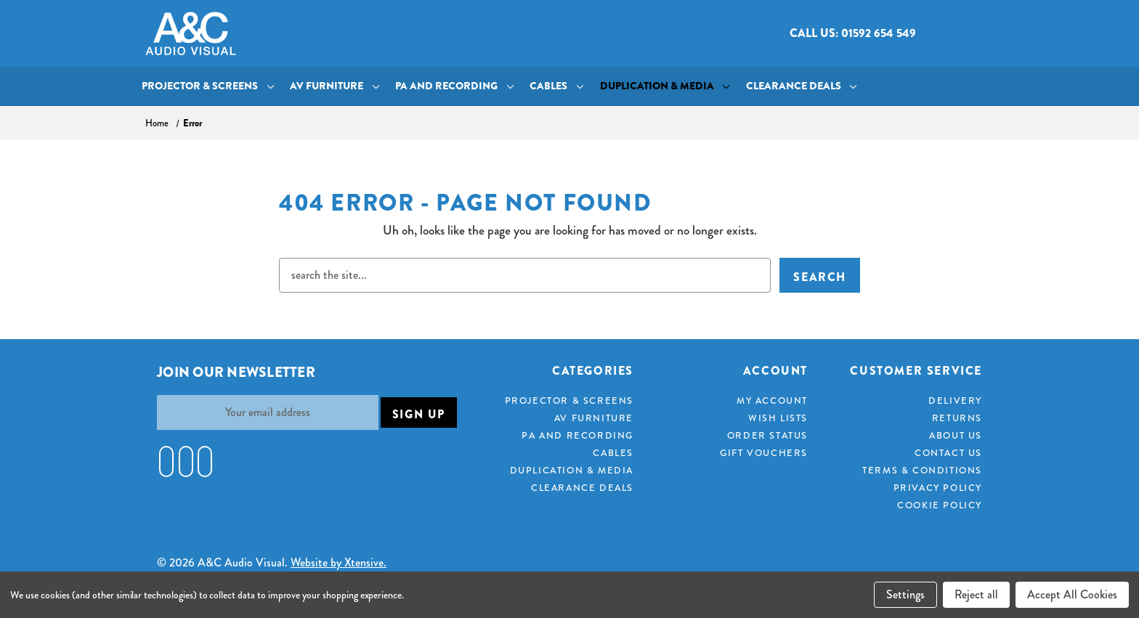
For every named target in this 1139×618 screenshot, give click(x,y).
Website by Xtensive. (338, 562)
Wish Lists (778, 418)
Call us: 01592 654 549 (853, 33)
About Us (955, 435)
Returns (957, 418)
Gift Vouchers (764, 453)
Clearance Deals (801, 86)
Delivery (955, 400)
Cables (556, 86)
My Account (772, 400)
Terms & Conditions (922, 470)
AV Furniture (334, 86)
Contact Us (948, 453)
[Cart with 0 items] (982, 34)
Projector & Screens (208, 86)
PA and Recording (454, 86)
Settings (905, 594)
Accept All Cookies (1072, 594)
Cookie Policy (939, 505)
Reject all (976, 594)
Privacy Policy (937, 488)
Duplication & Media (665, 86)
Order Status (767, 435)
